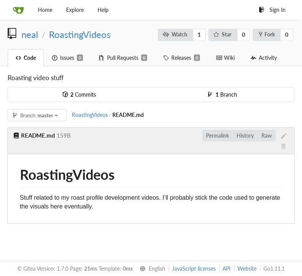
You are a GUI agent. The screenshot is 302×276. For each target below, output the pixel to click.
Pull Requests (123, 57)
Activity (264, 57)
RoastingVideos (79, 34)
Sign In (272, 10)
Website (247, 268)
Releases (181, 57)
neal (29, 34)
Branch (222, 94)
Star (222, 34)
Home (45, 10)
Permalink (217, 135)
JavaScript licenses (194, 268)
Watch (175, 34)
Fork (267, 34)
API (226, 268)
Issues (67, 57)
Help (103, 10)
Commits (79, 94)
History (245, 135)
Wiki (225, 57)
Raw (266, 135)
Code (26, 57)
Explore (75, 10)
